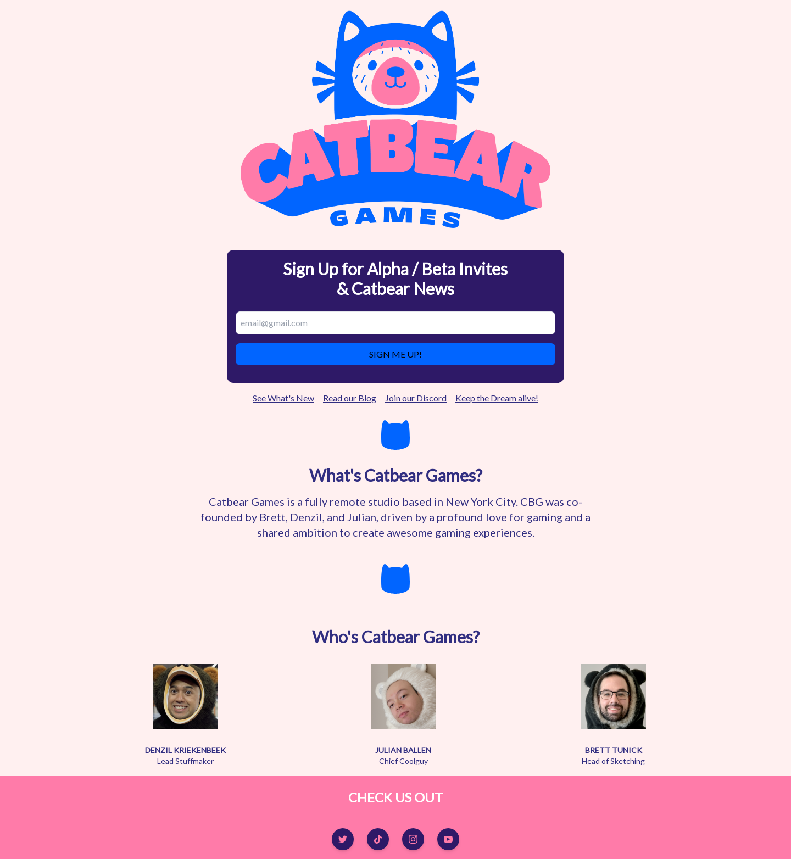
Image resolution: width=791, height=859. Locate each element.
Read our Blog (349, 398)
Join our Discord (416, 398)
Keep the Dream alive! (496, 398)
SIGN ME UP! (395, 354)
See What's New (283, 398)
